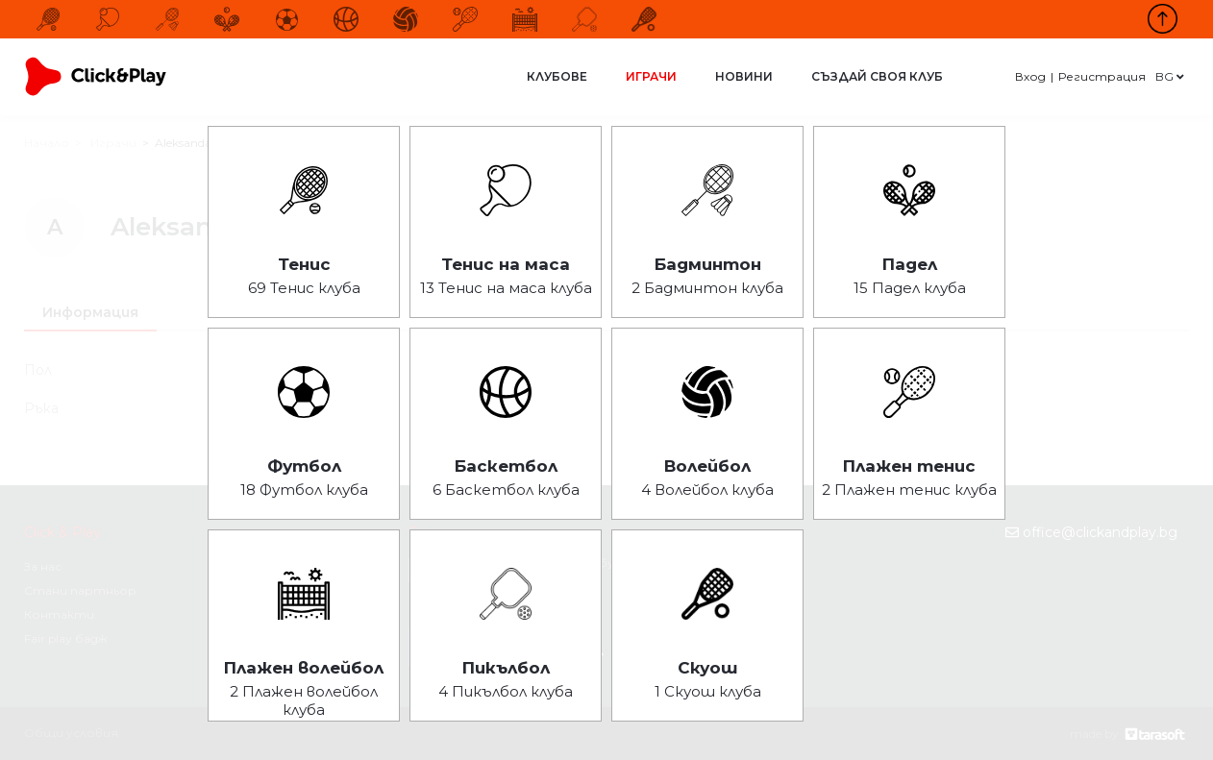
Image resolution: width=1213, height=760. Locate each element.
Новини (744, 76)
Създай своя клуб (877, 76)
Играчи (651, 76)
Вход (1030, 76)
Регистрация (1102, 76)
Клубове (557, 76)
